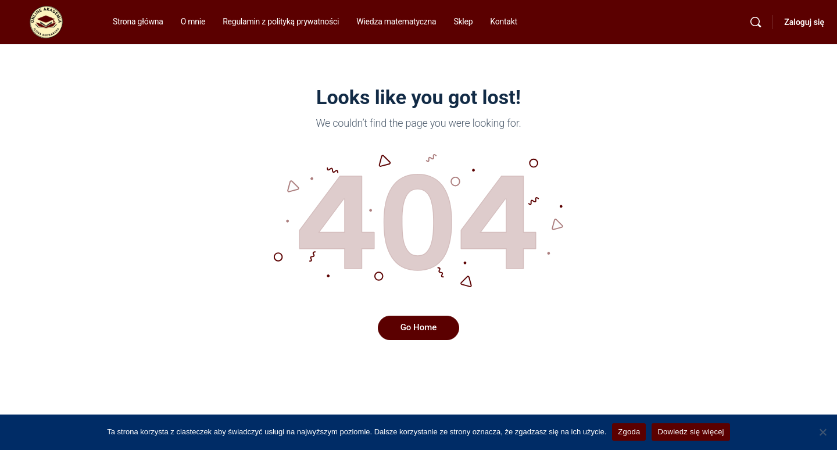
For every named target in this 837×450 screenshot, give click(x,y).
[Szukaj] (755, 22)
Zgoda (629, 431)
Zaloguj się (804, 22)
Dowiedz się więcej (690, 431)
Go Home (418, 327)
